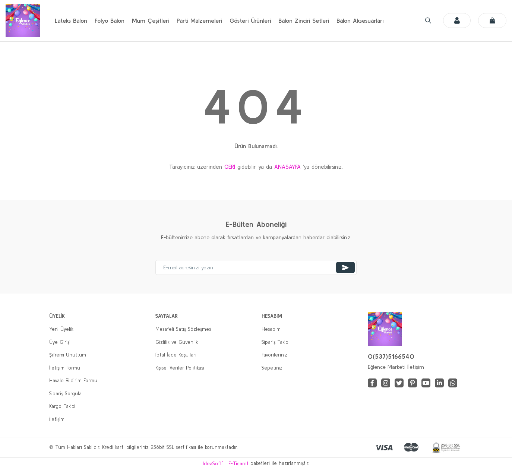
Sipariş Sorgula (65, 393)
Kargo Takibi (62, 406)
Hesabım (271, 329)
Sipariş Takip (275, 342)
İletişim (56, 419)
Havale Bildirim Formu (73, 380)
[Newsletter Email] (256, 267)
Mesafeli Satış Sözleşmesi (183, 329)
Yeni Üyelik (61, 329)
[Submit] (345, 267)
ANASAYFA (287, 167)
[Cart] (492, 20)
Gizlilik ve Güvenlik (176, 342)
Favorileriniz (274, 355)
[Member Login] (456, 20)
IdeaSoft (213, 463)
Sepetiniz (272, 368)
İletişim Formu (64, 368)
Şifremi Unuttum (67, 355)
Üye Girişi (59, 342)
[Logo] (23, 20)
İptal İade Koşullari (175, 355)
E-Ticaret (238, 463)
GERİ (229, 167)
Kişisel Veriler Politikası (179, 368)
